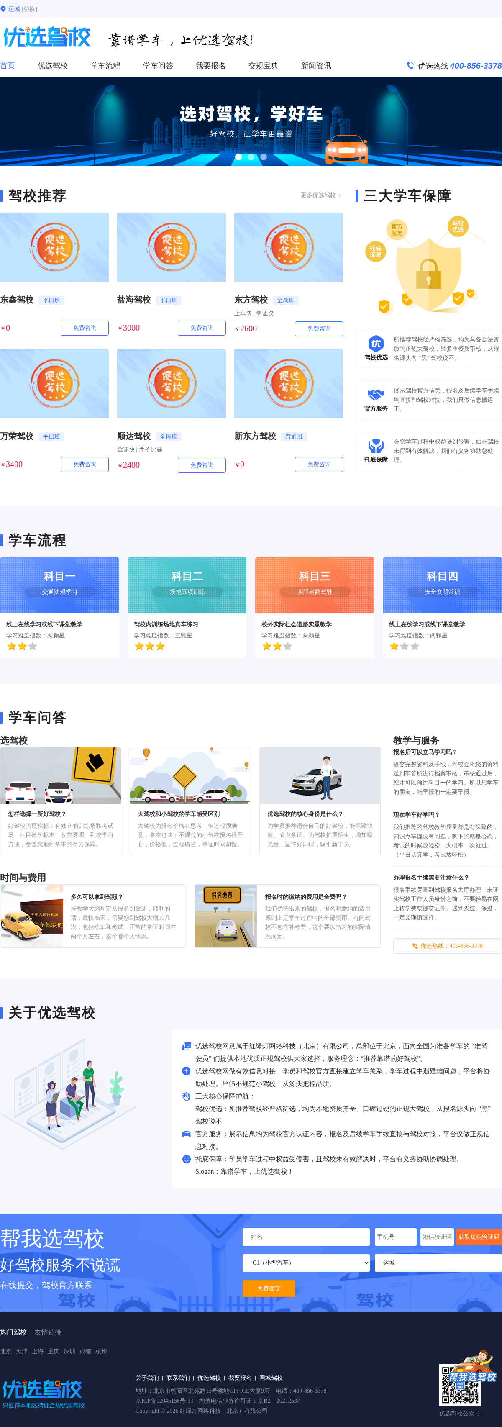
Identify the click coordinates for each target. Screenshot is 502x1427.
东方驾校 (251, 299)
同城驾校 (271, 1378)
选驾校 (14, 740)
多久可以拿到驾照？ (97, 897)
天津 (22, 1351)
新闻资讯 (316, 66)
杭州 (101, 1351)
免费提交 (269, 1288)
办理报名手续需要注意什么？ (431, 878)
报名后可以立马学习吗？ (425, 752)
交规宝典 (263, 66)
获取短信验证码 (478, 1237)
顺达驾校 (134, 436)
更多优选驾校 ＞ (322, 195)
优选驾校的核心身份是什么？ (305, 814)
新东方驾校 (255, 436)
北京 (6, 1351)
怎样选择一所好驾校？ (37, 814)
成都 (85, 1351)
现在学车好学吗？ (416, 815)
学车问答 (158, 66)
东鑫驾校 (16, 299)
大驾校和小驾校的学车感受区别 (179, 814)
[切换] (29, 9)
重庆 (53, 1351)
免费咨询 (85, 328)
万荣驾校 (16, 436)
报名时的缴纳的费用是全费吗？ (306, 897)
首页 (7, 66)
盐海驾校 (134, 299)
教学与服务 (416, 740)
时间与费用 (23, 878)
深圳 (69, 1351)
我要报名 (211, 66)
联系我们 (178, 1378)
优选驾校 (53, 66)
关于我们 (147, 1378)
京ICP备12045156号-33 (164, 1401)
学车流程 (105, 66)
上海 (38, 1351)
